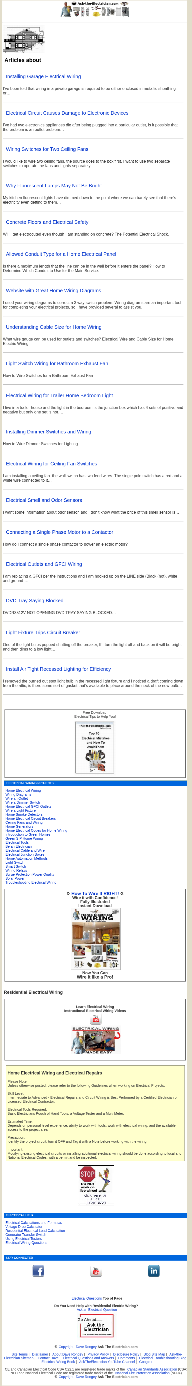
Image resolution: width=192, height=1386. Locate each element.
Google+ (145, 1362)
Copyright (66, 1347)
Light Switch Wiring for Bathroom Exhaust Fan (57, 363)
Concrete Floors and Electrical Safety (47, 222)
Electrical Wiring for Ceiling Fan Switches (51, 463)
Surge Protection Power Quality (30, 874)
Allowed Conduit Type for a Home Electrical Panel (61, 254)
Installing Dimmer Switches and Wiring (48, 431)
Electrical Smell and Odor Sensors (44, 500)
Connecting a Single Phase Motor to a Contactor (59, 532)
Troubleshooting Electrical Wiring (31, 882)
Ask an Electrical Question (97, 1310)
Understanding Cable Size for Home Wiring (54, 327)
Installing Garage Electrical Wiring (43, 76)
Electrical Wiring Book (58, 1362)
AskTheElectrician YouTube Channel (107, 1362)
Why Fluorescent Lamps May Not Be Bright (54, 185)
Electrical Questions (87, 1298)
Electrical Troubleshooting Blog (162, 1358)
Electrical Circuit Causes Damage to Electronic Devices (67, 113)
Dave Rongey (86, 1347)
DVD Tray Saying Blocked (35, 600)
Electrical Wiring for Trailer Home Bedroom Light (59, 395)
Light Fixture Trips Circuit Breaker (43, 632)
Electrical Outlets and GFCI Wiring (44, 564)
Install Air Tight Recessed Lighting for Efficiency (58, 669)
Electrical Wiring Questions (26, 1243)
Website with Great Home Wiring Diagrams (53, 290)
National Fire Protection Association (142, 1373)
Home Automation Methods (27, 858)
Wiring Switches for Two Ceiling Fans (47, 149)
